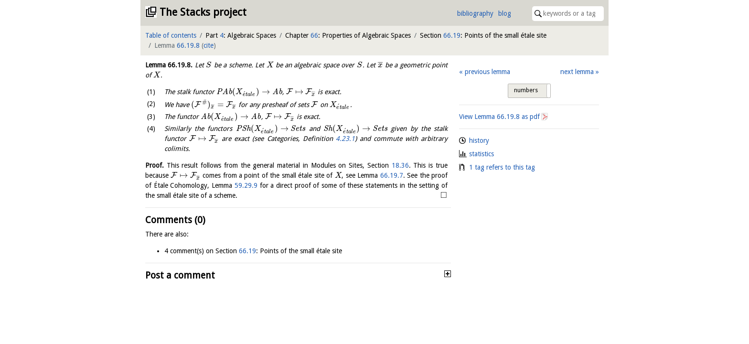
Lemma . (169, 65)
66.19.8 (188, 45)
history (479, 140)
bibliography (475, 13)
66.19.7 (391, 175)
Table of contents (170, 35)
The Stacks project (203, 12)
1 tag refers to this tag (502, 167)
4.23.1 (345, 138)
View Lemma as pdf (499, 116)
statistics (481, 154)
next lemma (577, 71)
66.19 (451, 35)
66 (314, 35)
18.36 (400, 165)
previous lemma (487, 71)
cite (208, 45)
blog (504, 13)
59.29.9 (246, 185)
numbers (526, 90)
